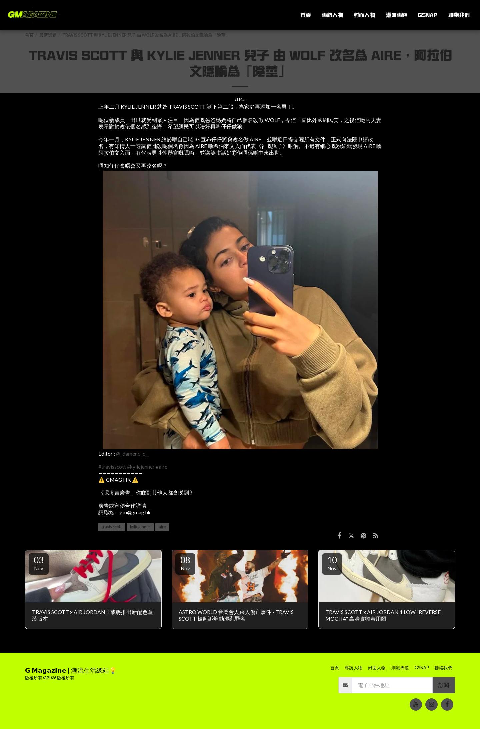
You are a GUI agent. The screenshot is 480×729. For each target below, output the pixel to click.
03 (39, 563)
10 (332, 563)
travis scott (112, 526)
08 (185, 563)
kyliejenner (140, 526)
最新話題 (48, 35)
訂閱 (443, 685)
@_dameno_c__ (132, 454)
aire (162, 526)
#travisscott (112, 467)
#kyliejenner (141, 467)
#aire (161, 467)
